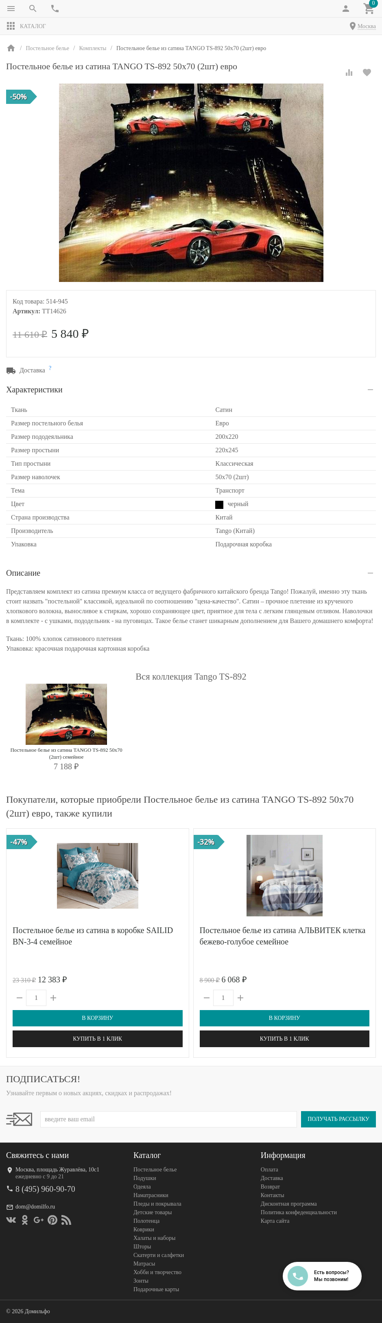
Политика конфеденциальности (299, 1212)
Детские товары (152, 1212)
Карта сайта (275, 1221)
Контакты (272, 1195)
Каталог (26, 26)
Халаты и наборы (154, 1238)
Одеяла (142, 1187)
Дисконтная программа (289, 1204)
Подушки (144, 1178)
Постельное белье (155, 1170)
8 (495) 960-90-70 (45, 1188)
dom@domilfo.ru (35, 1207)
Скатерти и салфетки (158, 1255)
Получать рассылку (338, 1119)
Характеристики (34, 389)
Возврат (270, 1187)
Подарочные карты (156, 1289)
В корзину (97, 1018)
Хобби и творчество (157, 1272)
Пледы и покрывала (157, 1204)
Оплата (269, 1170)
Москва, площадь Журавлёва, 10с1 (57, 1170)
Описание (23, 572)
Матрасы (144, 1264)
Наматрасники (150, 1195)
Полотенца (146, 1221)
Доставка (272, 1178)
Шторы (142, 1247)
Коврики (143, 1229)
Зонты (140, 1281)
